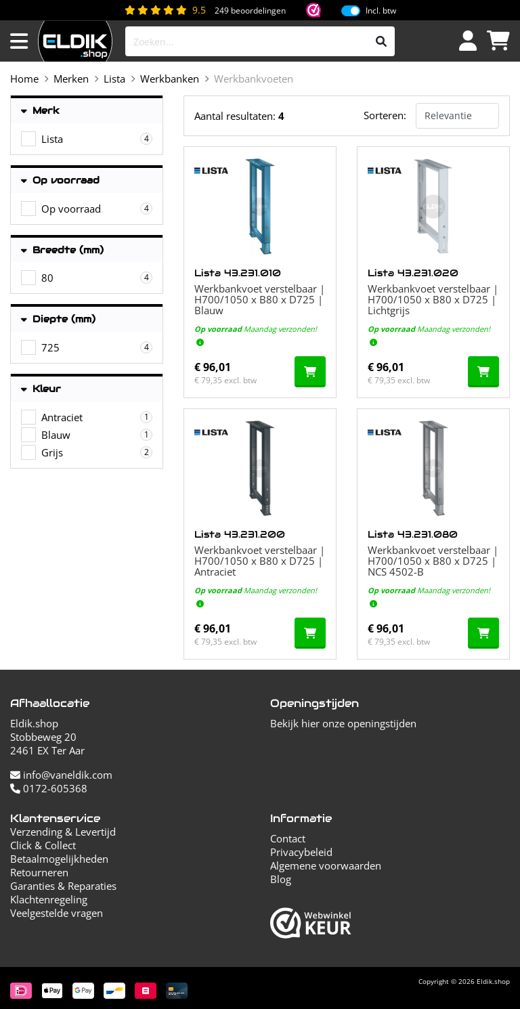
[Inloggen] (468, 41)
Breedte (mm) (62, 250)
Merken (71, 78)
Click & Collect (43, 845)
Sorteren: (385, 115)
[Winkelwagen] (498, 41)
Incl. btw (381, 11)
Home (24, 78)
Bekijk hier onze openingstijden (343, 723)
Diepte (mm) (58, 319)
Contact (287, 838)
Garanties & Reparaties (63, 886)
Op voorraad (60, 180)
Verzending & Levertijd (63, 831)
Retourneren (39, 872)
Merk (40, 110)
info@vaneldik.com (61, 774)
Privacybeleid (301, 852)
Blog (280, 879)
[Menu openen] (19, 41)
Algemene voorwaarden (325, 865)
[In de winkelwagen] (310, 371)
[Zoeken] (381, 41)
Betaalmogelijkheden (59, 858)
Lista (114, 78)
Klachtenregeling (48, 899)
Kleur (41, 389)
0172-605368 (48, 788)
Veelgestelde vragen (56, 913)
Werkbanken (169, 78)
